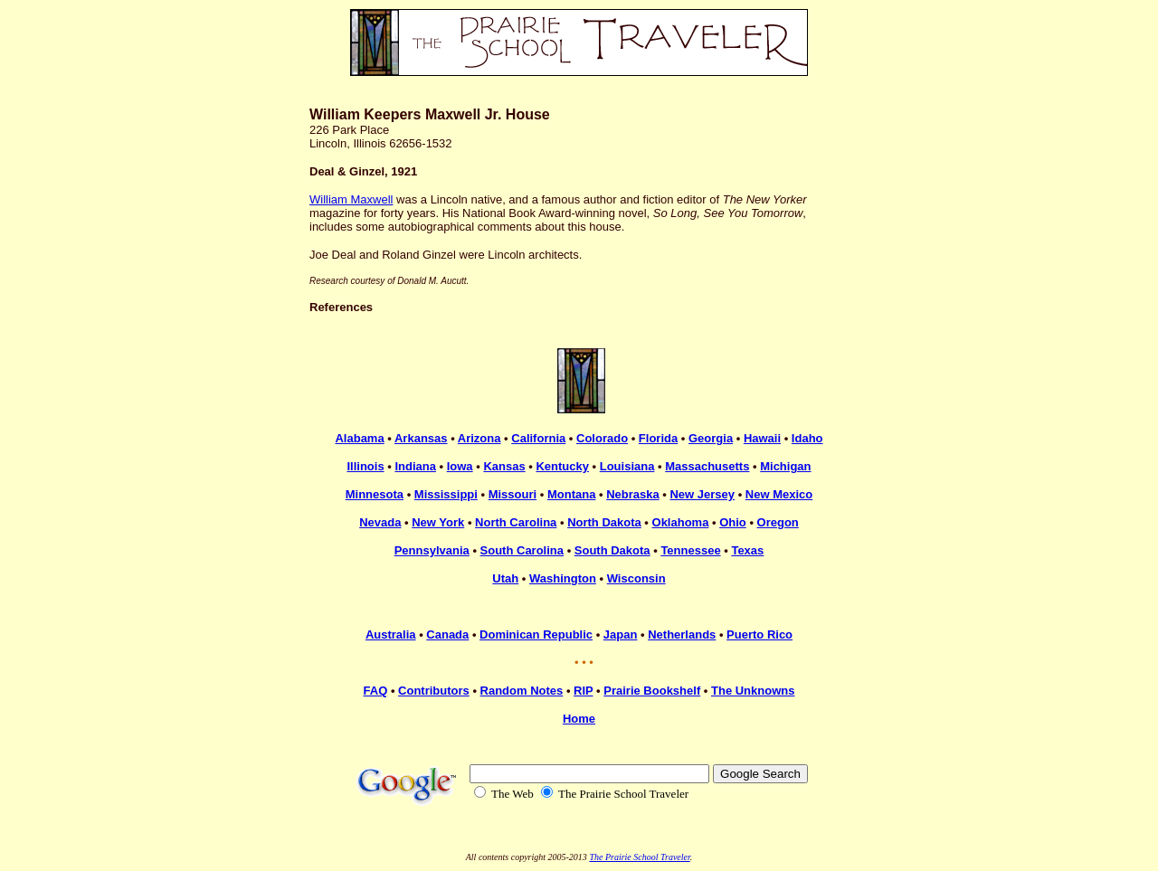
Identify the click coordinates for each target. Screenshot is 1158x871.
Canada (447, 634)
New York (438, 522)
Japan (620, 634)
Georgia (710, 438)
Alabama (359, 438)
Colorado (602, 438)
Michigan (785, 466)
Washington (562, 578)
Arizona (479, 438)
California (538, 438)
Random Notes (522, 690)
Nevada (380, 522)
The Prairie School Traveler (639, 857)
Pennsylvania (432, 550)
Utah (505, 578)
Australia (390, 634)
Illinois (365, 466)
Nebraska (633, 494)
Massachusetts (707, 466)
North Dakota (604, 522)
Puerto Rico (759, 634)
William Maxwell (351, 199)
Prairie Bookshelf (651, 690)
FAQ (376, 690)
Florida (658, 438)
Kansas (504, 466)
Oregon (778, 522)
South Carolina (522, 550)
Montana (571, 494)
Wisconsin (636, 578)
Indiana (415, 466)
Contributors (434, 690)
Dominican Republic (536, 634)
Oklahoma (680, 522)
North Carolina (515, 522)
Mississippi (446, 494)
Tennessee (690, 550)
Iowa (460, 466)
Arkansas (421, 438)
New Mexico (778, 494)
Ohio (732, 522)
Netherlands (682, 634)
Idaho (807, 438)
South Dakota (612, 550)
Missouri (512, 494)
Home (579, 718)
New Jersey (702, 494)
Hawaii (762, 438)
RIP (583, 690)
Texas (747, 550)
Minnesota (374, 494)
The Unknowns (752, 690)
